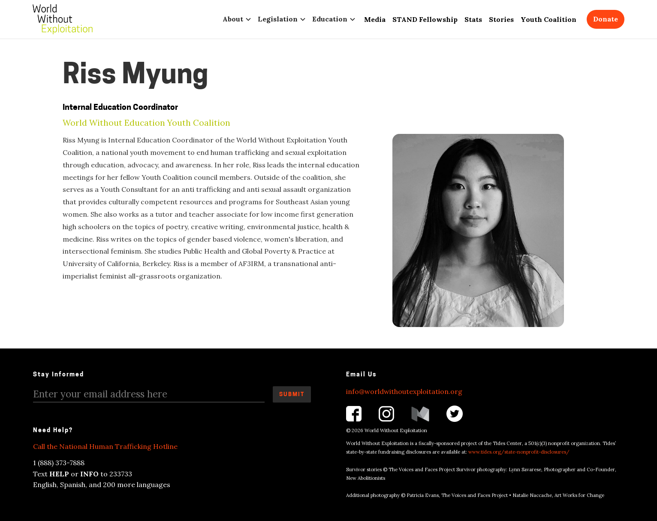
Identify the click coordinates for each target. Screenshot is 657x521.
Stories (501, 19)
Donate (605, 19)
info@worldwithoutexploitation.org (404, 391)
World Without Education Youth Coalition (146, 123)
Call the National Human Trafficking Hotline (105, 446)
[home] (63, 19)
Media (375, 19)
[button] (239, 19)
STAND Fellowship (425, 19)
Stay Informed (58, 375)
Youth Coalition (548, 19)
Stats (473, 19)
